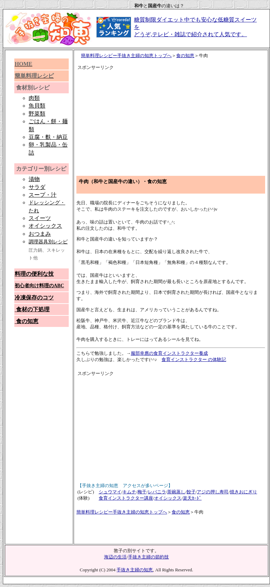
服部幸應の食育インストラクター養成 (169, 353)
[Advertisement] (142, 120)
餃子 (191, 491)
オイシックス (167, 498)
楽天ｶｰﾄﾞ (192, 498)
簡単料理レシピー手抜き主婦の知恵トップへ (126, 55)
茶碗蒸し (176, 491)
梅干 (142, 491)
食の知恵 (185, 55)
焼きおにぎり (243, 491)
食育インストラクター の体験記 (194, 359)
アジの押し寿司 (212, 491)
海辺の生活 (115, 556)
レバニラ (157, 491)
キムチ (129, 491)
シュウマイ (110, 491)
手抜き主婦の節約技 (148, 556)
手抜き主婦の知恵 (135, 569)
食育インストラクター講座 (126, 498)
